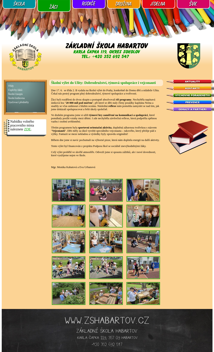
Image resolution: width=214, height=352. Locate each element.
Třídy (11, 86)
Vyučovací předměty (18, 102)
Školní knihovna (16, 98)
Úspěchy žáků (15, 90)
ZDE (27, 129)
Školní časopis (15, 94)
